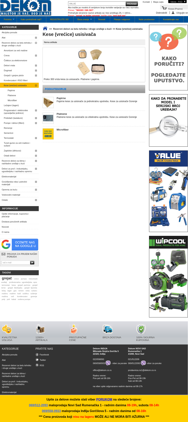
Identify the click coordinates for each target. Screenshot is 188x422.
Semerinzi (8, 133)
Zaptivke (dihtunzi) (12, 150)
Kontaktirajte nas (171, 19)
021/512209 (133, 359)
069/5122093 (134, 363)
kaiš (19, 293)
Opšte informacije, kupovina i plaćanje (15, 215)
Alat (3, 37)
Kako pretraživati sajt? (31, 19)
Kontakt (146, 2)
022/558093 (98, 359)
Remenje (8, 128)
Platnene (12, 95)
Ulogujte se (182, 13)
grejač (7, 278)
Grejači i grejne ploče (14, 75)
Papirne (11, 90)
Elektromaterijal (9, 176)
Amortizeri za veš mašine (15, 50)
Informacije (10, 208)
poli (8, 299)
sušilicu (26, 293)
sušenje (34, 293)
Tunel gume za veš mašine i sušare (17, 144)
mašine (13, 293)
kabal (14, 299)
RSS (42, 365)
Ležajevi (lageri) (11, 105)
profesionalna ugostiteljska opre (23, 282)
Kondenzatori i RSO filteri (16, 80)
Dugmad (8, 70)
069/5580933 (99, 363)
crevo (16, 279)
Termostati (9, 138)
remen (21, 291)
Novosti (101, 19)
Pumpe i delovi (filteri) (14, 123)
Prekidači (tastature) (13, 118)
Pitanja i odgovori (122, 19)
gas (14, 291)
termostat (6, 285)
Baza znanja (83, 20)
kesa (14, 285)
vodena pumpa (24, 299)
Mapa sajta (158, 2)
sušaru (34, 291)
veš (12, 296)
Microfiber (12, 100)
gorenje (34, 296)
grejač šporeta (30, 288)
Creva (6, 55)
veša (28, 291)
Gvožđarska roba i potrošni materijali (14, 183)
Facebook (44, 354)
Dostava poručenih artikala (14, 221)
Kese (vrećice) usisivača (15, 85)
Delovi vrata (9, 65)
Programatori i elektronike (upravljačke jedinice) (16, 111)
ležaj (4, 291)
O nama (5, 232)
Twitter (43, 360)
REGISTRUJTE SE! (59, 19)
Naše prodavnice (147, 19)
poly (3, 299)
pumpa (24, 279)
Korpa (175, 8)
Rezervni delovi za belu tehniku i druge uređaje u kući (17, 44)
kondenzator (22, 296)
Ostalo (5, 200)
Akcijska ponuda (9, 32)
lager (9, 291)
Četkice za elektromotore (15, 60)
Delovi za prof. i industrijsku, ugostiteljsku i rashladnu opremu (17, 170)
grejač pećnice (24, 285)
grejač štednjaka (15, 288)
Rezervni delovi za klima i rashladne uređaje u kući (14, 162)
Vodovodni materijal (11, 195)
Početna (7, 20)
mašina (5, 296)
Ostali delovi (9, 155)
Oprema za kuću (9, 189)
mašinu (5, 293)
